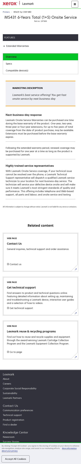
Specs (9, 63)
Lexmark (8, 374)
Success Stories (11, 441)
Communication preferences (18, 410)
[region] (40, 453)
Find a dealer (10, 424)
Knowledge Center (15, 432)
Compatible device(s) (17, 70)
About (6, 378)
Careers (7, 383)
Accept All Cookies (15, 458)
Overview (11, 56)
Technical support (12, 415)
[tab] (40, 56)
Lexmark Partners (12, 398)
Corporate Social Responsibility (19, 388)
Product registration (13, 419)
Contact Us (10, 406)
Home (36, 4)
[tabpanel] (40, 140)
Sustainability (10, 393)
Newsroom (9, 436)
